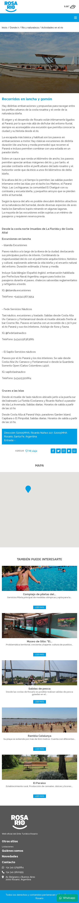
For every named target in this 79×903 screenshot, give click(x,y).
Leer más (39, 607)
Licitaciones (7, 846)
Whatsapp (67, 897)
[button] (28, 489)
